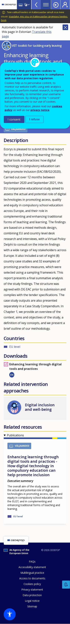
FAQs (32, 561)
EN (11, 374)
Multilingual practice (32, 572)
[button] (10, 614)
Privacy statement (32, 589)
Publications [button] (15, 435)
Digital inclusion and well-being (40, 407)
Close (65, 27)
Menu (46, 4)
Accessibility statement (32, 567)
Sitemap (32, 606)
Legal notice (32, 601)
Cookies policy (32, 584)
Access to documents (32, 578)
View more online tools (36, 4)
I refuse (34, 119)
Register (65, 4)
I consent (14, 119)
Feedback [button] (66, 585)
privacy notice (39, 110)
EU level (14, 347)
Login (55, 4)
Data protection (32, 595)
